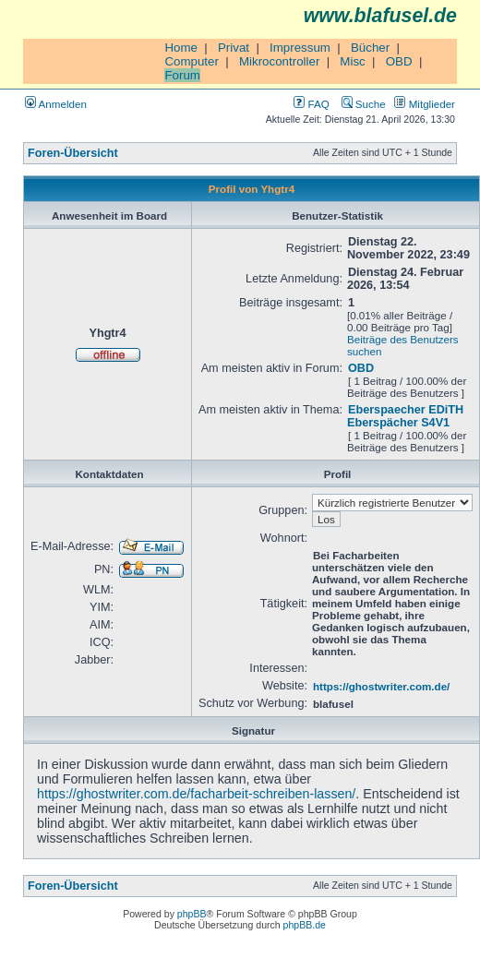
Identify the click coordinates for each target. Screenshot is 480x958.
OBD (399, 61)
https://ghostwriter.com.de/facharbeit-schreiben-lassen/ (196, 793)
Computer (191, 61)
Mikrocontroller (279, 61)
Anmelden (56, 104)
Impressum (300, 47)
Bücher (370, 47)
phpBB (192, 913)
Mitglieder (424, 104)
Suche (364, 104)
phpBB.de (304, 924)
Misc (352, 61)
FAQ (311, 104)
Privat (233, 47)
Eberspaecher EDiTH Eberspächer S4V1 (405, 416)
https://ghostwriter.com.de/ (381, 686)
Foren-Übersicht (73, 153)
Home (181, 47)
